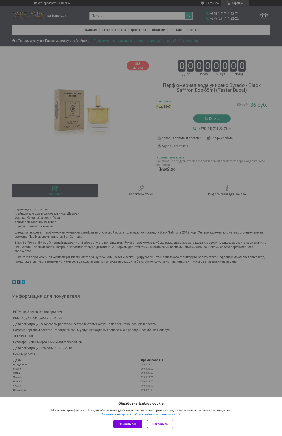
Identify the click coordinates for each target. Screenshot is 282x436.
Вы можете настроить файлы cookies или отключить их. (139, 414)
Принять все (128, 424)
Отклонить (160, 424)
